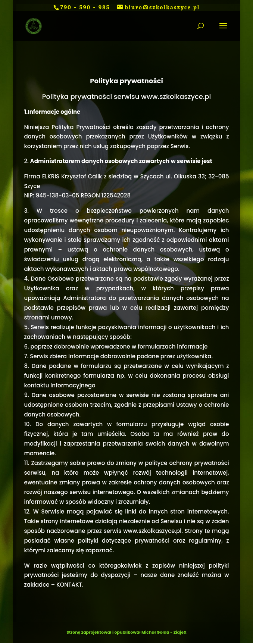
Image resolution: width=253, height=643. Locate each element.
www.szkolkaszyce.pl (152, 531)
